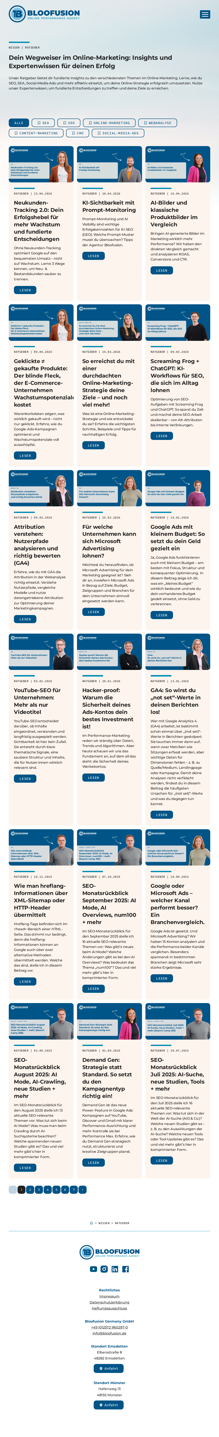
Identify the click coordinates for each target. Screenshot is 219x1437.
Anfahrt (108, 1368)
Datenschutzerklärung (109, 1302)
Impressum (109, 1296)
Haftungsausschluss (109, 1308)
